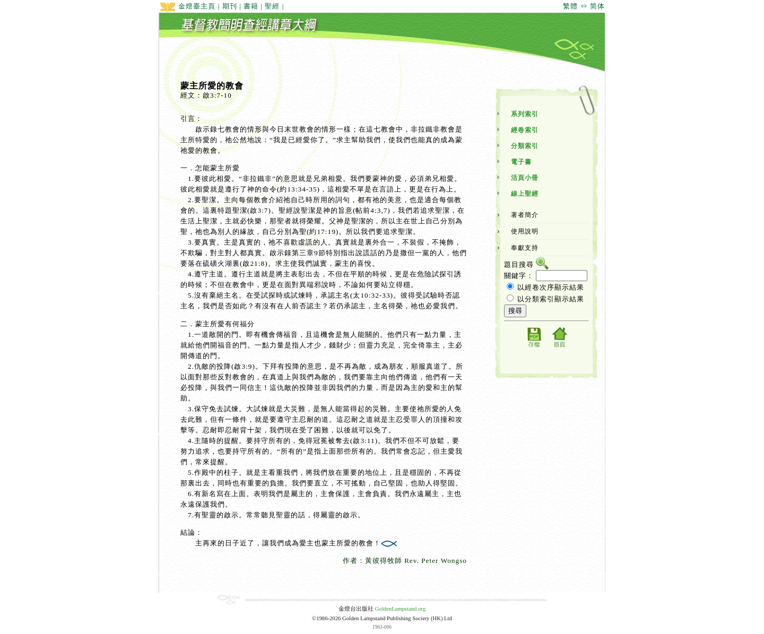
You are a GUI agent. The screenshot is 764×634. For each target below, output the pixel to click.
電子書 (521, 162)
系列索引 (525, 114)
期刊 (229, 6)
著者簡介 (525, 215)
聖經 (272, 6)
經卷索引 (525, 130)
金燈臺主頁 (187, 6)
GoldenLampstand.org (400, 609)
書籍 (251, 6)
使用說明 (525, 231)
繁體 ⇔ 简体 (584, 6)
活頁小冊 (525, 177)
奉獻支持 (525, 247)
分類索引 (525, 146)
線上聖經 (525, 193)
